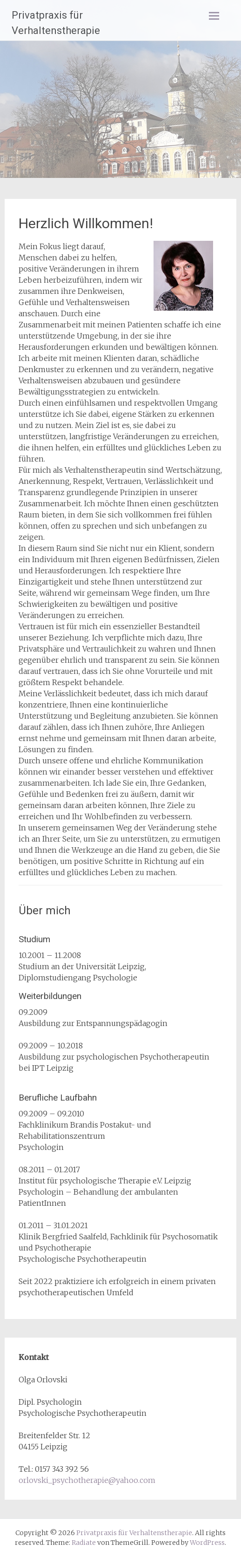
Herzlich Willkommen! (86, 223)
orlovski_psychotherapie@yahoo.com (87, 1480)
